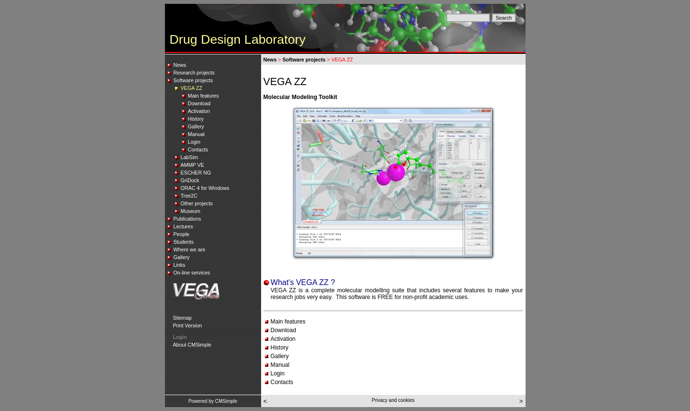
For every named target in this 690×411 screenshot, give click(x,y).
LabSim (189, 157)
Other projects (197, 203)
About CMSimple (192, 345)
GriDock (190, 180)
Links (180, 265)
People (181, 234)
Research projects (194, 72)
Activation (199, 111)
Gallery (196, 126)
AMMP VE (192, 165)
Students (184, 242)
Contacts (198, 149)
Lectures (183, 226)
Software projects (193, 80)
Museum (191, 211)
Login (194, 142)
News (180, 65)
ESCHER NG (196, 172)
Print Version (187, 325)
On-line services (192, 272)
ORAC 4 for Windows (205, 188)
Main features (203, 96)
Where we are (189, 249)
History (196, 119)
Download (199, 103)
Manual (196, 134)
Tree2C (189, 196)
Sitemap (182, 318)
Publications (187, 219)
